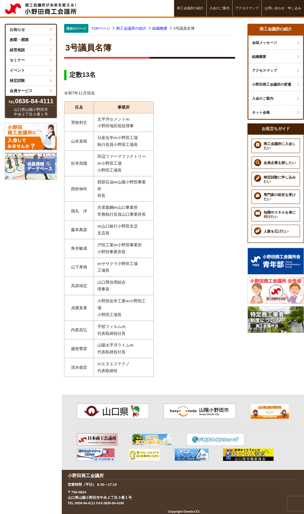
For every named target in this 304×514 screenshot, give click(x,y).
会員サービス (31, 91)
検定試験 (31, 81)
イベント (31, 70)
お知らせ (31, 30)
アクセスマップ (247, 8)
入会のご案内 (219, 8)
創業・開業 (31, 40)
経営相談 (31, 50)
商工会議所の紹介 (190, 8)
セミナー (31, 60)
